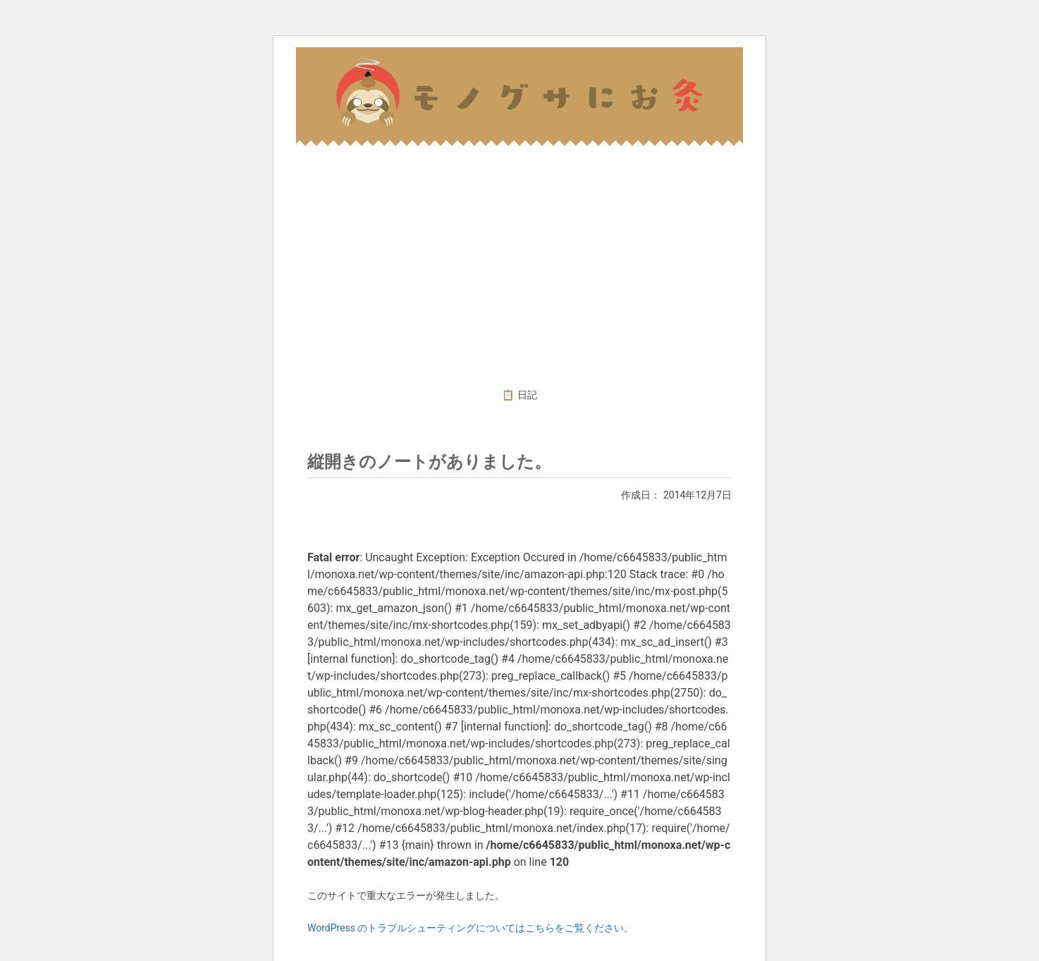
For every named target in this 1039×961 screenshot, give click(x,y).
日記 (527, 394)
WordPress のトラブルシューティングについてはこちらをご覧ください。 (470, 928)
